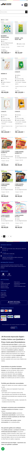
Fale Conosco (17, 282)
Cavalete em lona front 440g (8, 401)
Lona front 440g (5, 400)
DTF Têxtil (4, 392)
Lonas (7, 19)
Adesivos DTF (17, 284)
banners (14, 370)
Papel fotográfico (6, 394)
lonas (21, 433)
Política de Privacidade (5, 283)
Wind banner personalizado (8, 396)
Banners (4, 389)
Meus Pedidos (4, 295)
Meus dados (3, 292)
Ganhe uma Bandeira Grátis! (19, 286)
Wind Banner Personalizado (20, 283)
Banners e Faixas (4, 286)
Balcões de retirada (5, 287)
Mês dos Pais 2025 (4, 284)
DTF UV (10, 392)
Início (2, 19)
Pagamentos (3, 294)
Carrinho (3, 297)
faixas (18, 370)
